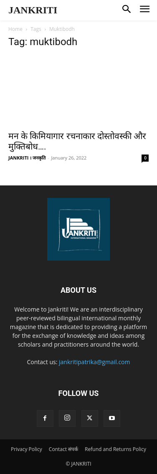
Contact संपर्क (63, 449)
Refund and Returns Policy (115, 449)
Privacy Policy (26, 449)
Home (15, 29)
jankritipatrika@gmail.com (94, 362)
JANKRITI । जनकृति (27, 158)
